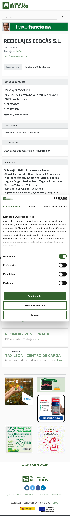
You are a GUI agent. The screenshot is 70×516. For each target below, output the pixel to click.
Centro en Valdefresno (37, 67)
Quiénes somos (14, 494)
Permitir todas (35, 296)
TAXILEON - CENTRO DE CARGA (33, 355)
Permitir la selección (35, 305)
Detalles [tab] (32, 206)
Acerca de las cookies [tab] (55, 206)
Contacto (44, 494)
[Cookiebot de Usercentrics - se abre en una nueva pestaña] (54, 198)
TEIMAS (55, 503)
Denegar (35, 315)
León (19, 51)
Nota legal (30, 494)
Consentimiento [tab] (11, 206)
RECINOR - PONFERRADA (27, 334)
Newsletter (57, 494)
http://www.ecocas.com (16, 56)
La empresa (13, 67)
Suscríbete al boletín (35, 464)
